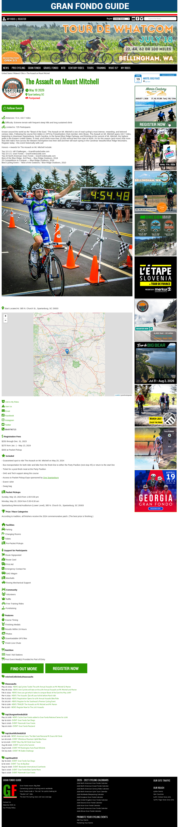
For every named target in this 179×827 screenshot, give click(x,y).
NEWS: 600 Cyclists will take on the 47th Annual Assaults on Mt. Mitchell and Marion (45, 689)
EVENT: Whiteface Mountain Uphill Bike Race (29, 739)
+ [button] (5, 316)
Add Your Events (82, 820)
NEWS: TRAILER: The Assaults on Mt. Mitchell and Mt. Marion (34, 704)
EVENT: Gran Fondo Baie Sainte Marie (26, 769)
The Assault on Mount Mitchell (38, 73)
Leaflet (117, 395)
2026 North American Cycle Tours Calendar (92, 791)
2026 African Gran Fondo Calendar (89, 811)
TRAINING (101, 68)
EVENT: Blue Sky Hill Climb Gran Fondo (26, 742)
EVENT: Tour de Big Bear (20, 764)
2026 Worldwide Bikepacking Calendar (90, 794)
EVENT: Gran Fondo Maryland (24, 726)
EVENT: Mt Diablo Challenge (23, 751)
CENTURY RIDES (76, 68)
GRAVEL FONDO (50, 68)
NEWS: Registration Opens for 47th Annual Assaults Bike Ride (35, 698)
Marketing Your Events (85, 823)
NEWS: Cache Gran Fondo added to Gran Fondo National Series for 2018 (40, 717)
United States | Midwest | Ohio (13, 73)
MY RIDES (11, 19)
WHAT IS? (113, 68)
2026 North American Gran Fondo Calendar (92, 783)
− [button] (5, 321)
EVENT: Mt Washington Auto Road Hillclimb (28, 748)
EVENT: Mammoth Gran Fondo (23, 723)
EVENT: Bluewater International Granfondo (29, 766)
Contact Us (7, 802)
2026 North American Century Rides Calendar (93, 788)
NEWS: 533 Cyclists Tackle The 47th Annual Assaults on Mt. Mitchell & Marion (42, 686)
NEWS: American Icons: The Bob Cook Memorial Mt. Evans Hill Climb (36, 736)
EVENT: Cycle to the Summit (23, 745)
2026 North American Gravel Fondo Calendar (93, 786)
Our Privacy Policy (9, 807)
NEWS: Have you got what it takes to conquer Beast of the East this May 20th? (41, 692)
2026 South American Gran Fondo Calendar (92, 808)
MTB (63, 68)
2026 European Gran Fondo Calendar (90, 797)
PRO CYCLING (18, 68)
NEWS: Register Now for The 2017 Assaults (27, 707)
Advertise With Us (9, 805)
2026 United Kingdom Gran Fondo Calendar (92, 800)
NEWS (6, 68)
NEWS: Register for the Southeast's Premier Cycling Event (34, 701)
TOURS (90, 68)
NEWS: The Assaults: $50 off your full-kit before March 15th (34, 695)
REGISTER (22, 19)
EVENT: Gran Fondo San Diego (23, 720)
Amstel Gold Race (151, 78)
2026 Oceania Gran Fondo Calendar (89, 802)
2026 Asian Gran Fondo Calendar (88, 805)
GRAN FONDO (34, 68)
